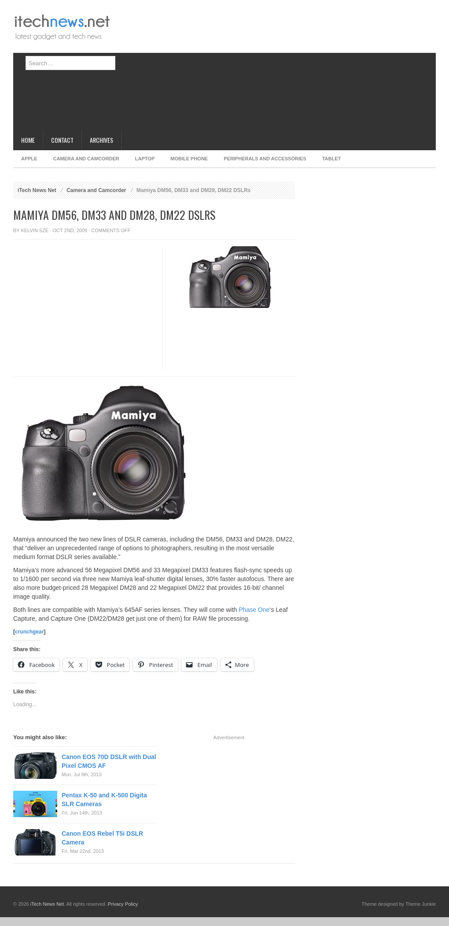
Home (28, 139)
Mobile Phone (189, 158)
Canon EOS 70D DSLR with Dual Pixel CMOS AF (109, 761)
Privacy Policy (123, 904)
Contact (62, 139)
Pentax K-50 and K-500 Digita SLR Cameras (104, 799)
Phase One (254, 609)
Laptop (145, 158)
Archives (101, 139)
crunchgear (29, 632)
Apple (29, 158)
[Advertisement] (227, 68)
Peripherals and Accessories (265, 158)
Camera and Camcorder (86, 158)
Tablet (331, 158)
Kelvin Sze (35, 230)
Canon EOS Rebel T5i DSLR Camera (102, 838)
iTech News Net (37, 190)
